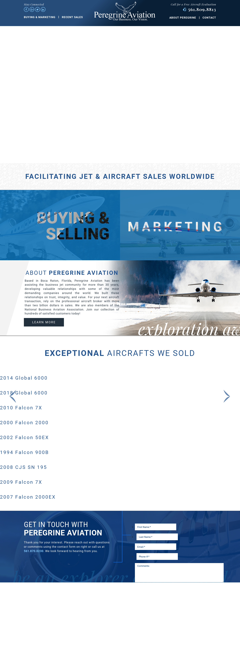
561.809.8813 (202, 9)
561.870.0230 (33, 551)
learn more (44, 322)
